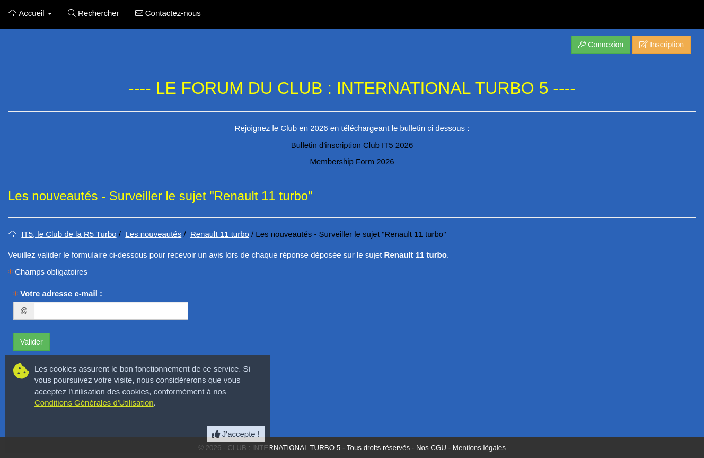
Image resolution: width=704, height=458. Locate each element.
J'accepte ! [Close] (236, 433)
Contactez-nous (168, 12)
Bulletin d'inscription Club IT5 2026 (352, 144)
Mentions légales (479, 448)
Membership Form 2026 (352, 161)
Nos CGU (431, 448)
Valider (31, 342)
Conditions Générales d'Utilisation (94, 402)
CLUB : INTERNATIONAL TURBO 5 (283, 448)
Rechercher (93, 12)
